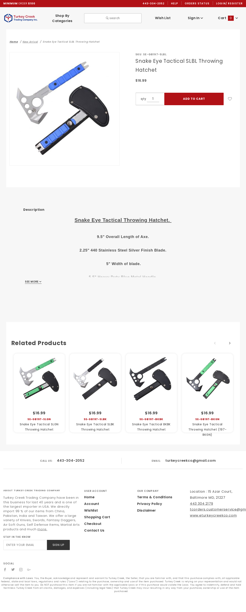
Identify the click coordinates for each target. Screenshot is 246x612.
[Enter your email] (24, 539)
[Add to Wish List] (230, 96)
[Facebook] (5, 564)
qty (143, 96)
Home (89, 491)
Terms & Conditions (153, 491)
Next (230, 340)
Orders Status (198, 3)
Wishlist (90, 505)
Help (176, 3)
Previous (215, 340)
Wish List (163, 17)
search (113, 17)
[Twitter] (13, 564)
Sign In (195, 17)
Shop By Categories (62, 17)
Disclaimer (146, 505)
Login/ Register (230, 3)
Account (91, 498)
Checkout (92, 518)
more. (7, 523)
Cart (228, 17)
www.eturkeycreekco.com (210, 510)
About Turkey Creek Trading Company (31, 485)
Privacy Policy (149, 498)
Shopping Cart (96, 511)
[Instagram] (21, 564)
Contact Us (93, 525)
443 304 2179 (201, 498)
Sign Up (58, 539)
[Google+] (29, 564)
